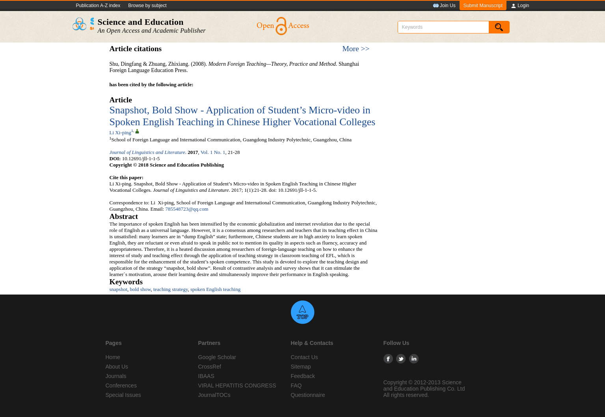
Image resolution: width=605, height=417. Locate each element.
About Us (117, 366)
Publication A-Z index (98, 5)
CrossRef (209, 366)
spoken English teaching (215, 289)
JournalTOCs (214, 395)
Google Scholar (217, 357)
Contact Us (304, 357)
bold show (140, 289)
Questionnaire (308, 395)
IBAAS (206, 376)
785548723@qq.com (186, 209)
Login (519, 6)
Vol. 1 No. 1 (213, 152)
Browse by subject (147, 5)
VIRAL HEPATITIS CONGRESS (237, 385)
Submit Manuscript (483, 5)
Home (113, 357)
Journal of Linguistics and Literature (147, 152)
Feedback (303, 376)
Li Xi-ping (120, 132)
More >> (355, 48)
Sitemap (301, 366)
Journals (116, 376)
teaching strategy (170, 289)
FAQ (296, 385)
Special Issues (123, 395)
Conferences (121, 385)
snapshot (119, 289)
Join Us (444, 6)
